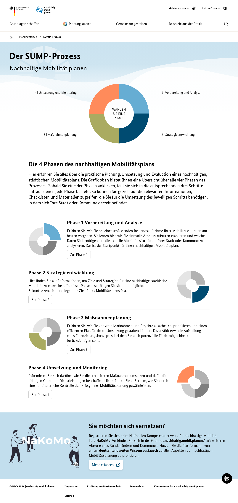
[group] (119, 113)
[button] (76, 464)
